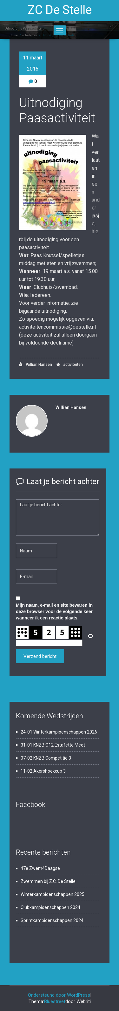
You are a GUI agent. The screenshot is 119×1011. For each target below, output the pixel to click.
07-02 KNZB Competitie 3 (46, 758)
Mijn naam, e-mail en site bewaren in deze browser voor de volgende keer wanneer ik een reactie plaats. (54, 611)
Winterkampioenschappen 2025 (52, 894)
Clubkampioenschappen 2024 (50, 907)
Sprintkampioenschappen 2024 (52, 920)
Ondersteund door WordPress (59, 995)
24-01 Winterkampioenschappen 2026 (59, 731)
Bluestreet (54, 1001)
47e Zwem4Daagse (40, 868)
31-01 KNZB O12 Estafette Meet (53, 745)
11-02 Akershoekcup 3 (43, 771)
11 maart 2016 (32, 63)
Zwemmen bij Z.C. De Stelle (48, 881)
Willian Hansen (35, 364)
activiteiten (73, 364)
